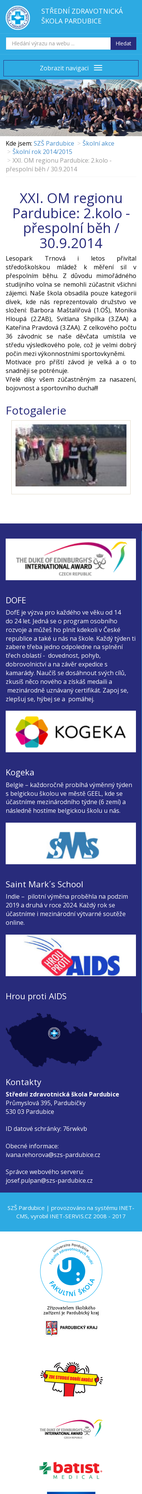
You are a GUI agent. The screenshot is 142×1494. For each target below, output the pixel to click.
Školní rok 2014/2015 (42, 152)
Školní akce (98, 143)
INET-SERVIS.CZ (71, 1216)
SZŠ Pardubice (54, 143)
